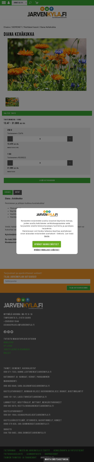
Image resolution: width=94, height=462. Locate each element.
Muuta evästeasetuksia (56, 459)
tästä (46, 236)
